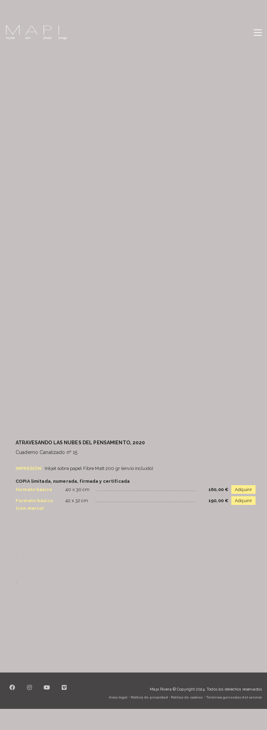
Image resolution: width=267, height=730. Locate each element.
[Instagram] (29, 691)
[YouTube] (47, 691)
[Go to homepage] (36, 32)
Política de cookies (187, 697)
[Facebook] (12, 691)
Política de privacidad (149, 697)
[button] (258, 32)
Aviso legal (118, 697)
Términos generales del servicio (234, 697)
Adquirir (243, 489)
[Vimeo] (64, 691)
